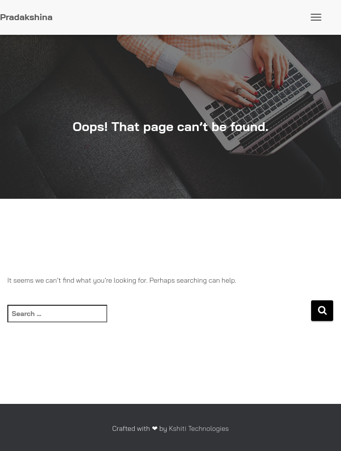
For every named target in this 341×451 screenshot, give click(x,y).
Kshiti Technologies (199, 428)
